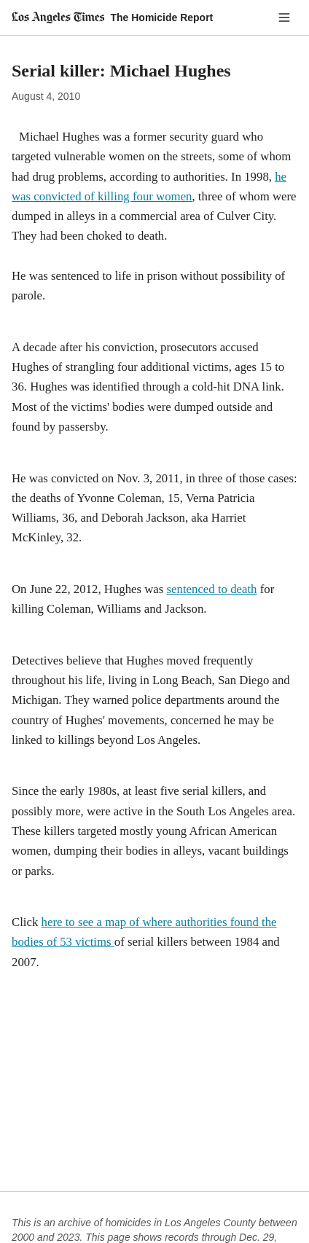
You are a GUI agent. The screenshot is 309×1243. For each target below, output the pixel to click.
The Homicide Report (161, 17)
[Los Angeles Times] (58, 17)
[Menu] (284, 17)
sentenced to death (212, 589)
